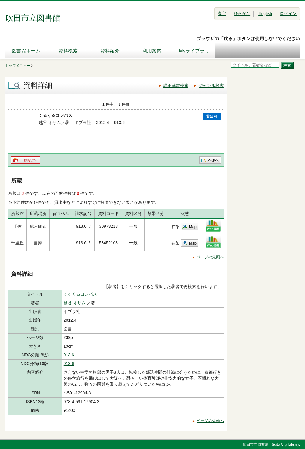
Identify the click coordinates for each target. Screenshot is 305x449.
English (265, 13)
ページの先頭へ (210, 257)
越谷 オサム (75, 302)
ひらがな (242, 13)
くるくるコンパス (80, 294)
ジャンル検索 (211, 85)
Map (193, 226)
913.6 (69, 354)
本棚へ (213, 160)
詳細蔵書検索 (175, 85)
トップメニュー (17, 66)
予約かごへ (29, 160)
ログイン (288, 13)
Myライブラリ (194, 50)
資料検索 (68, 50)
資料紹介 (110, 50)
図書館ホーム (26, 50)
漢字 (222, 13)
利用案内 (151, 50)
